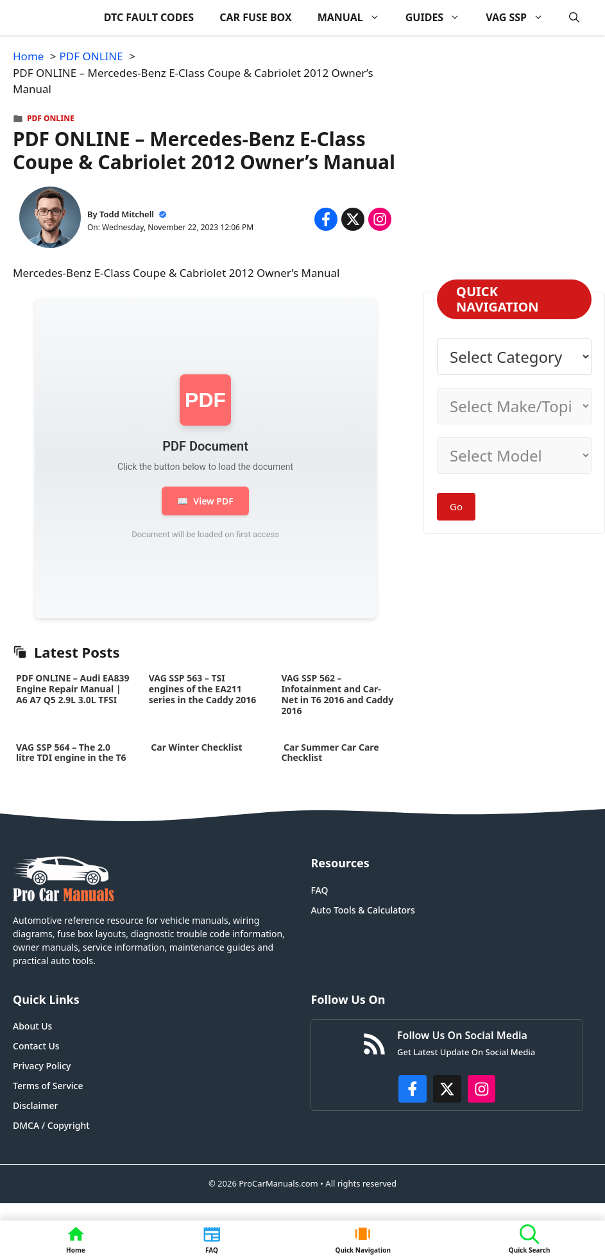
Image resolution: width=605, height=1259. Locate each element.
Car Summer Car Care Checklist (330, 752)
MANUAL (355, 17)
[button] (574, 17)
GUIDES (439, 17)
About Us (32, 1026)
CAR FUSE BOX (255, 17)
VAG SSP (521, 17)
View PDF (205, 501)
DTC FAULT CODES (149, 17)
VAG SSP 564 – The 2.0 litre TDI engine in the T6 (71, 752)
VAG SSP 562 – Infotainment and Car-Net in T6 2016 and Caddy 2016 (337, 694)
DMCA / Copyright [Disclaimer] (51, 1125)
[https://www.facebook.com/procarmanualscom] (412, 1089)
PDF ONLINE (50, 118)
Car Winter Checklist (196, 747)
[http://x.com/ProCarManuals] (447, 1089)
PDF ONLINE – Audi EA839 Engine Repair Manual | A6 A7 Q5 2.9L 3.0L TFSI (73, 689)
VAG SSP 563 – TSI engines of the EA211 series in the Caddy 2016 (203, 689)
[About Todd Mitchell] (50, 220)
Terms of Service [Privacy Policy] (48, 1086)
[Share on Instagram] (379, 219)
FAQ (319, 890)
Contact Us (36, 1046)
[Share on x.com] (352, 219)
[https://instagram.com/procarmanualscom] (482, 1089)
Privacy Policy (42, 1066)
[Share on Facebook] (325, 219)
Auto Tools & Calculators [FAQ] (362, 910)
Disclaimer (35, 1105)
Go (456, 506)
